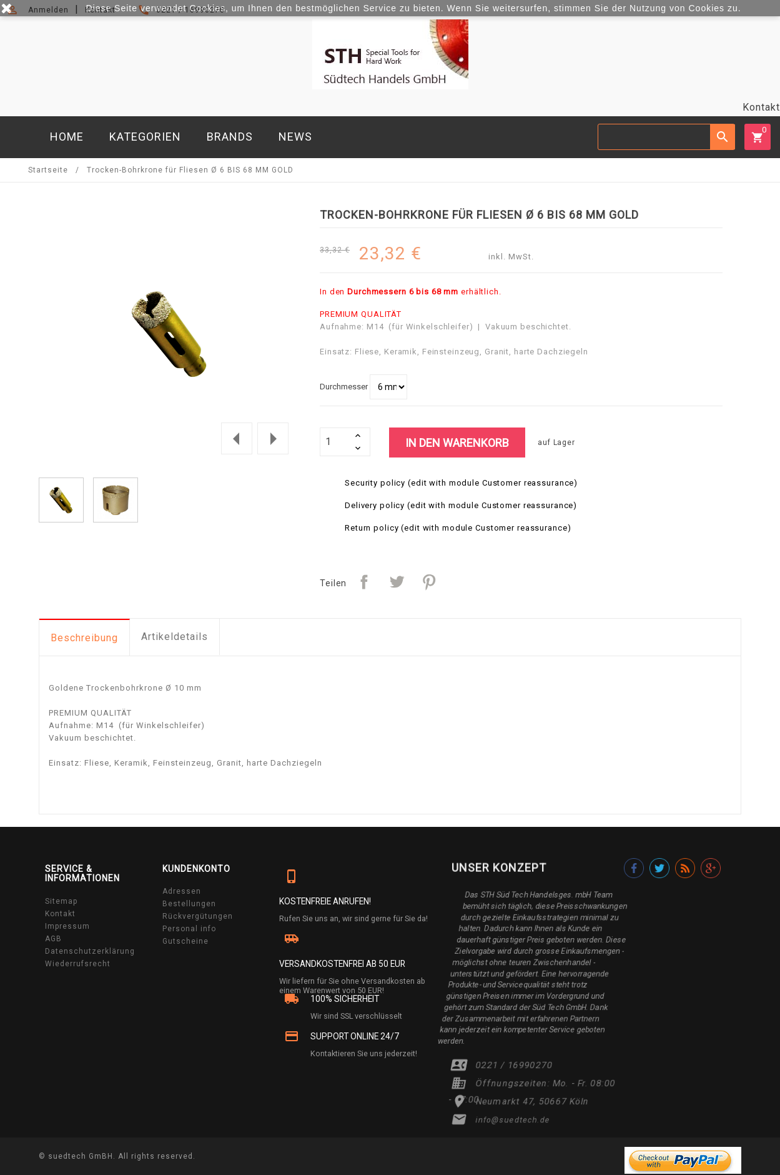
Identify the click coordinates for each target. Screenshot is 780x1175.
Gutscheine (185, 941)
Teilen (364, 581)
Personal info (189, 928)
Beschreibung (84, 638)
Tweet (396, 581)
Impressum (67, 926)
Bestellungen (189, 903)
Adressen (181, 891)
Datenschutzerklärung (90, 951)
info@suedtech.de (513, 1120)
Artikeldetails (174, 636)
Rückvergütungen (197, 916)
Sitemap (61, 901)
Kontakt (761, 107)
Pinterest (429, 581)
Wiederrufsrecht (78, 963)
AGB (53, 938)
